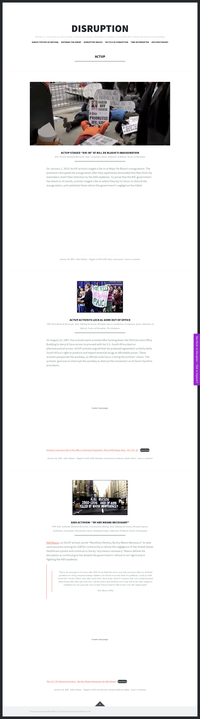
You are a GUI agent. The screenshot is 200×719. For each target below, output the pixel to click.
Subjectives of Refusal (117, 156)
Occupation (95, 156)
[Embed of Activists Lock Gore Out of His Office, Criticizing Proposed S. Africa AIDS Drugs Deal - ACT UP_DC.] (100, 408)
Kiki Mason (52, 542)
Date (87, 156)
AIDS (104, 259)
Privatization (80, 530)
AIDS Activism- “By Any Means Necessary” (100, 522)
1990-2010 (50, 324)
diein (110, 259)
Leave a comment (132, 259)
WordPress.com (84, 711)
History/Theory (160, 42)
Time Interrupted (140, 42)
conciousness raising (105, 689)
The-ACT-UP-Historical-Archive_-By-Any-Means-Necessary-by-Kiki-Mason (81, 681)
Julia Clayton (81, 259)
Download (145, 450)
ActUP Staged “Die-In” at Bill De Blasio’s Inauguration (100, 152)
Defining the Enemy (88, 324)
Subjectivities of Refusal (45, 42)
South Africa (130, 458)
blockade (99, 458)
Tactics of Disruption (116, 42)
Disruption (100, 28)
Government (118, 259)
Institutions (119, 324)
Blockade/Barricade (75, 156)
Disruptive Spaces (93, 42)
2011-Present (60, 156)
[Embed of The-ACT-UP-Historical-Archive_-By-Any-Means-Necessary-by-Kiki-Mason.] (100, 639)
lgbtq (127, 689)
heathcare (119, 458)
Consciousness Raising (99, 526)
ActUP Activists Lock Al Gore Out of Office (100, 320)
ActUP (98, 259)
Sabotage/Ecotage (101, 530)
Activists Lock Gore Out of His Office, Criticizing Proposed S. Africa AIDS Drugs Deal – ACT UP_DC (92, 450)
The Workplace (113, 328)
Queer (104, 156)
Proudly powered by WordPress (44, 711)
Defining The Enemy (71, 42)
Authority (66, 526)
